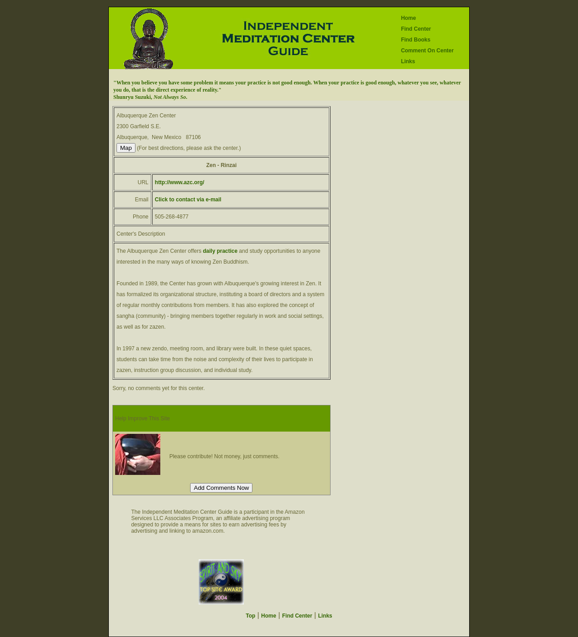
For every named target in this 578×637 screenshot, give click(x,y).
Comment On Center (427, 50)
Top (250, 616)
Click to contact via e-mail (188, 199)
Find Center (416, 29)
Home (408, 18)
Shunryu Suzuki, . (150, 97)
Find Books (415, 40)
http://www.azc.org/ (180, 182)
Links (408, 61)
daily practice (220, 251)
